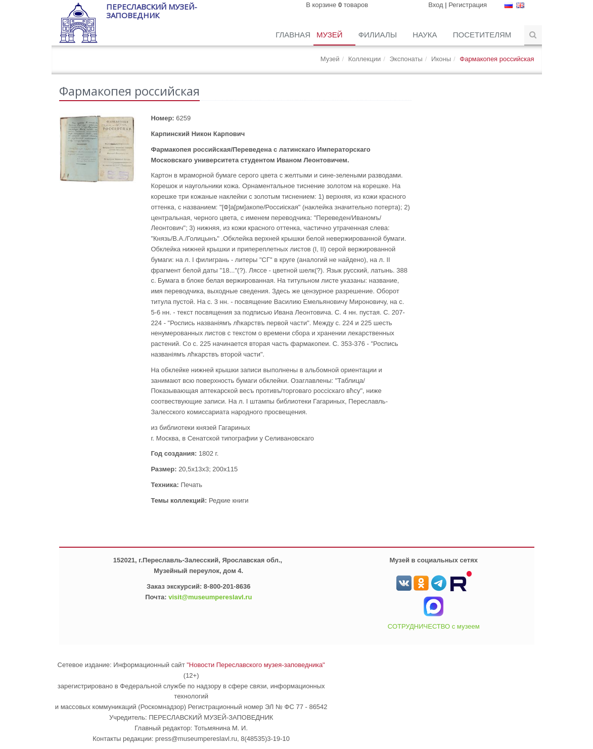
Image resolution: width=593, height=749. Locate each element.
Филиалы (378, 34)
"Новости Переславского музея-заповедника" (256, 665)
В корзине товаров (337, 5)
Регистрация (467, 5)
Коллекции (364, 59)
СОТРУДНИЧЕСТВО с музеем (434, 626)
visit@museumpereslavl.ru (210, 597)
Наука (426, 34)
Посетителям (483, 34)
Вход (435, 5)
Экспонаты (405, 59)
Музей (330, 34)
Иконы (441, 59)
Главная (293, 34)
